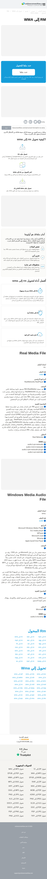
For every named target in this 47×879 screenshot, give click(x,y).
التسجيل (23, 79)
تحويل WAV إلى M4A (38, 786)
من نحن (23, 832)
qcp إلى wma (18, 698)
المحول (37, 631)
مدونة (23, 868)
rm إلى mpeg (41, 661)
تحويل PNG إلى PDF (16, 811)
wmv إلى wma (41, 681)
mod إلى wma (41, 684)
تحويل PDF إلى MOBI (38, 790)
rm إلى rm (31, 657)
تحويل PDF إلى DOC (38, 807)
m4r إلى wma (18, 681)
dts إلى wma (42, 695)
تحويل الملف (42, 11)
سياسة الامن (23, 842)
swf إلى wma (18, 674)
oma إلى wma (29, 698)
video (41, 375)
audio (41, 521)
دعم (23, 847)
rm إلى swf (42, 651)
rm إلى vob (30, 651)
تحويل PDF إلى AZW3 (38, 794)
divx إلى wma (29, 681)
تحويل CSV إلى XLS (16, 799)
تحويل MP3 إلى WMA (16, 777)
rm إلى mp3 (42, 637)
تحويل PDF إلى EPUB (16, 773)
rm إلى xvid (42, 657)
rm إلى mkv (30, 647)
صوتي (33, 11)
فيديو (26, 11)
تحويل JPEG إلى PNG (38, 799)
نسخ (6, 128)
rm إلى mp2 (30, 661)
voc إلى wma (18, 695)
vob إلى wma (30, 677)
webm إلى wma (17, 677)
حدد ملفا (23, 72)
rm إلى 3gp (42, 644)
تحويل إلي (33, 668)
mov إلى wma (41, 674)
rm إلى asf (30, 654)
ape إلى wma (30, 695)
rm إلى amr (42, 654)
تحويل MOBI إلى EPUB (37, 777)
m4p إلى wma (18, 688)
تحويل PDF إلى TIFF (38, 816)
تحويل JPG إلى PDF (38, 811)
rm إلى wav (30, 637)
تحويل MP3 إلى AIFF (16, 786)
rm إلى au (19, 661)
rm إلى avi (31, 644)
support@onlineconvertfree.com (23, 873)
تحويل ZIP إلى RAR (39, 782)
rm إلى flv (19, 644)
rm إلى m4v (42, 647)
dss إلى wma (41, 698)
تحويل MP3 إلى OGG (16, 790)
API (24, 852)
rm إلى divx (19, 654)
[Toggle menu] (44, 4)
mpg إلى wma (41, 688)
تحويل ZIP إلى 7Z (39, 769)
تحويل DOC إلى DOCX (15, 803)
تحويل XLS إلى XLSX (38, 803)
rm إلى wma (19, 637)
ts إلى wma (42, 677)
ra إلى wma (19, 691)
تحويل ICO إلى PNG (16, 816)
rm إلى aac (30, 640)
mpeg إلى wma (29, 688)
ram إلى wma (41, 691)
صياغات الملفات (23, 837)
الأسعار (23, 858)
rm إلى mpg (19, 657)
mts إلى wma (30, 674)
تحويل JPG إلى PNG (16, 794)
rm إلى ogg (42, 640)
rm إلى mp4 (19, 640)
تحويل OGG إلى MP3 (16, 782)
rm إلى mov (19, 647)
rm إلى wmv (19, 651)
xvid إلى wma (29, 684)
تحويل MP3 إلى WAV (16, 769)
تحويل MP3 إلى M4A (38, 773)
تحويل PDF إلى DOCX (15, 807)
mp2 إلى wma (29, 691)
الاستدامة (23, 863)
